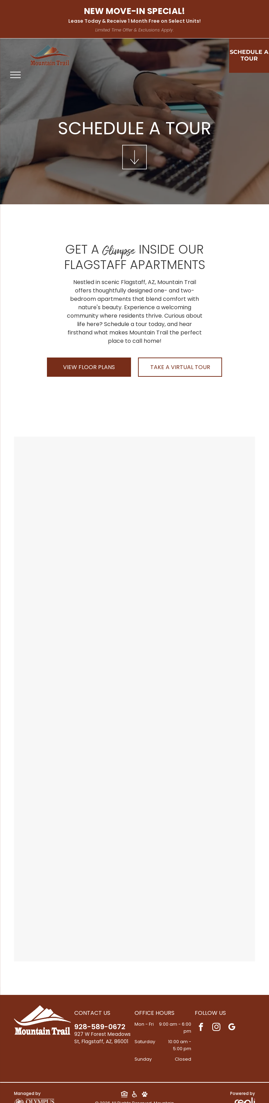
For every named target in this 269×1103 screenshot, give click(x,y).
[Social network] (124, 1095)
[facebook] (201, 1028)
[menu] (15, 75)
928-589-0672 (99, 1027)
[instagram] (216, 1028)
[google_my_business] (232, 1028)
